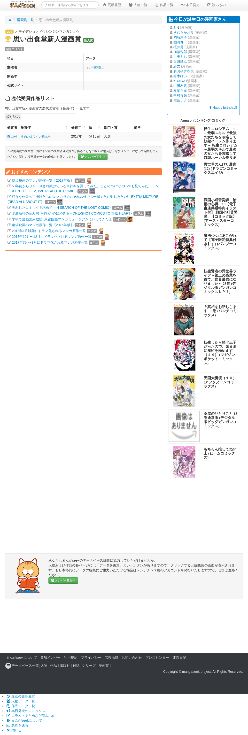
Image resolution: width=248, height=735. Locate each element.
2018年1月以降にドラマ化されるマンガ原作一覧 (49, 231)
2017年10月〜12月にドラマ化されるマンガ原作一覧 (51, 237)
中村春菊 (180, 95)
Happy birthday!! (223, 107)
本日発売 (190, 5)
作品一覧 (164, 5)
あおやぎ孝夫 (183, 71)
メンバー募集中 (93, 156)
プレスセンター (157, 657)
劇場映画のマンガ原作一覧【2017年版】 (43, 180)
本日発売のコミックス (25, 711)
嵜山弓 (12, 136)
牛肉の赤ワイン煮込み (35, 136)
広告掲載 (111, 657)
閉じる (14, 730)
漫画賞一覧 (25, 20)
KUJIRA (179, 81)
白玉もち (180, 57)
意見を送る (17, 725)
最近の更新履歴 (20, 696)
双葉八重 (180, 91)
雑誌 (76, 665)
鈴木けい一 (181, 76)
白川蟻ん (180, 61)
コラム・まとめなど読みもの (30, 716)
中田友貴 (180, 86)
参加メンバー (50, 657)
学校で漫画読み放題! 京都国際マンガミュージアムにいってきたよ (62, 219)
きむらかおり (183, 32)
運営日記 (179, 657)
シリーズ (89, 665)
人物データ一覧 (20, 701)
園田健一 (180, 42)
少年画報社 (95, 67)
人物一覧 (137, 5)
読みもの (216, 5)
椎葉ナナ (180, 100)
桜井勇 (178, 47)
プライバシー (91, 657)
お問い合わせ (132, 657)
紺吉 (176, 66)
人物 (44, 665)
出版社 (65, 665)
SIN (176, 28)
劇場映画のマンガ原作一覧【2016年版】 (43, 225)
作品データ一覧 (20, 706)
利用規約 (71, 657)
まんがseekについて (21, 657)
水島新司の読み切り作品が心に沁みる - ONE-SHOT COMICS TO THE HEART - (72, 213)
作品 (53, 665)
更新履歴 (111, 5)
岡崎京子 (180, 37)
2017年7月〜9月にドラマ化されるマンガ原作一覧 (50, 242)
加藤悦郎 (180, 52)
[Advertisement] (83, 299)
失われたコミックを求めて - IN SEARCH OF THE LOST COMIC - (61, 207)
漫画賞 (104, 665)
